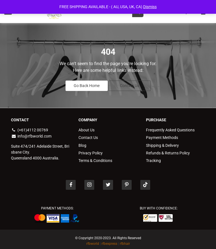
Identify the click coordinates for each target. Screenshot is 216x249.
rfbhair (125, 241)
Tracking (153, 158)
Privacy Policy (90, 150)
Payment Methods (162, 136)
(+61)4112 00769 (29, 128)
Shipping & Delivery (162, 143)
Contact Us (129, 84)
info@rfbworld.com (31, 134)
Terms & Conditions (95, 158)
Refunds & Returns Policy (168, 150)
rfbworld (92, 241)
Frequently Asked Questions (170, 128)
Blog (82, 143)
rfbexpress (109, 241)
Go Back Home (87, 84)
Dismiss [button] (150, 6)
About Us (86, 128)
